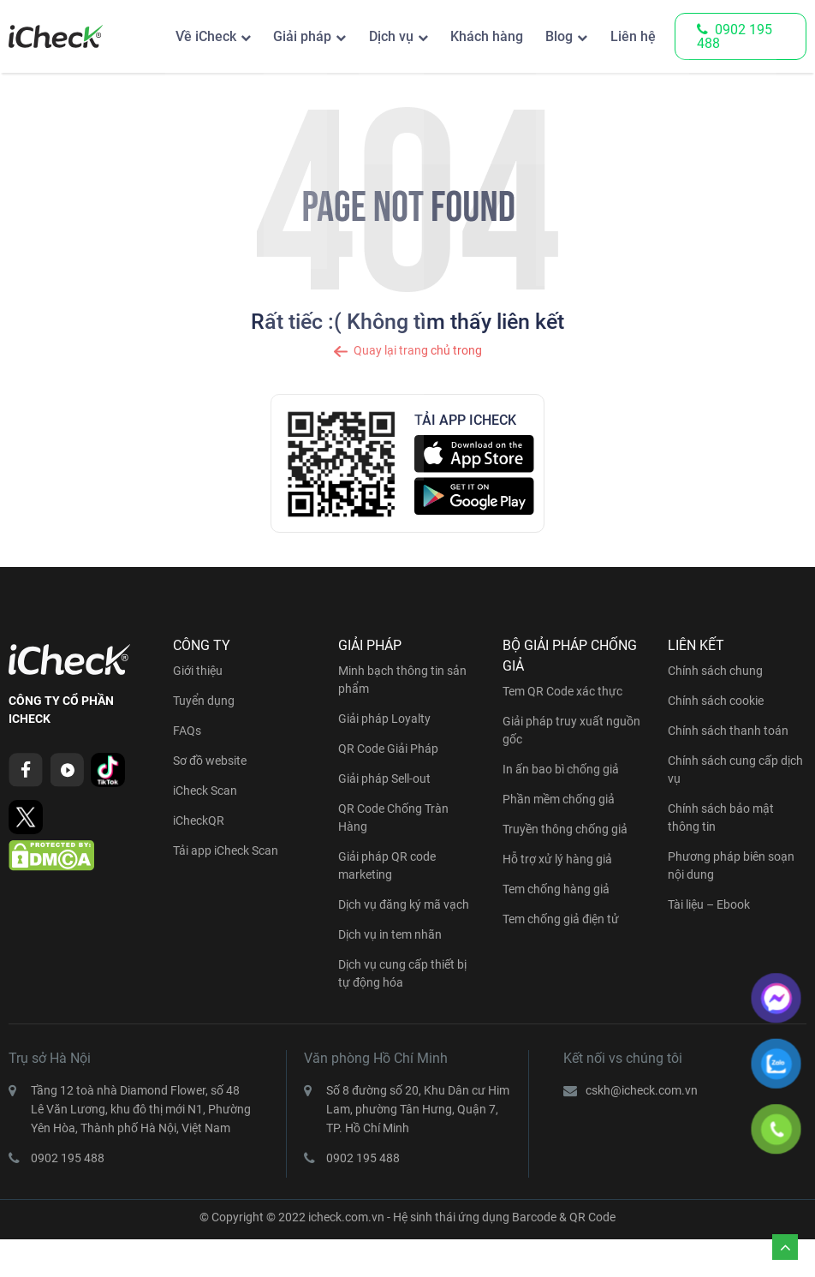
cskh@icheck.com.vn (642, 1090)
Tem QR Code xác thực (562, 691)
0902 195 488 (734, 36)
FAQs (187, 730)
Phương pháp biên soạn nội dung (731, 865)
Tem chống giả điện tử (561, 919)
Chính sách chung (715, 670)
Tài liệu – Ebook (709, 904)
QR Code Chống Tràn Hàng (393, 817)
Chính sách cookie (716, 700)
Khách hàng (474, 36)
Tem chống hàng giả (556, 889)
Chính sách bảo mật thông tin (721, 817)
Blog (553, 36)
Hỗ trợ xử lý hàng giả (557, 859)
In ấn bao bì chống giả (561, 769)
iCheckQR (198, 820)
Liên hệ (631, 36)
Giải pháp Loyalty (384, 718)
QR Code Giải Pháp (388, 748)
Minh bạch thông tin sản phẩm (402, 679)
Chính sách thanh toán (728, 730)
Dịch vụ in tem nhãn (390, 934)
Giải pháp (278, 36)
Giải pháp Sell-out (384, 778)
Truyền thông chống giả (565, 829)
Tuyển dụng (204, 700)
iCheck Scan (205, 790)
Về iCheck (176, 36)
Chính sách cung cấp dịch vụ (735, 769)
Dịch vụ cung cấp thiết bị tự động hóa (402, 973)
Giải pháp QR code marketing (387, 865)
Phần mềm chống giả (559, 799)
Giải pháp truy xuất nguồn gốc (571, 730)
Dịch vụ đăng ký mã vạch (403, 904)
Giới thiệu (198, 670)
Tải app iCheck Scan (225, 850)
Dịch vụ (373, 36)
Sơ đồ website (210, 760)
